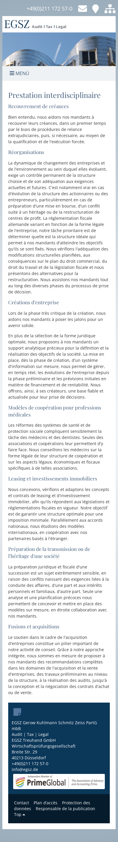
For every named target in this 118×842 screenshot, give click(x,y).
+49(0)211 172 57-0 (49, 8)
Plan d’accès (45, 802)
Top (19, 814)
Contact (21, 802)
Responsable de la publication (65, 808)
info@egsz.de (25, 769)
